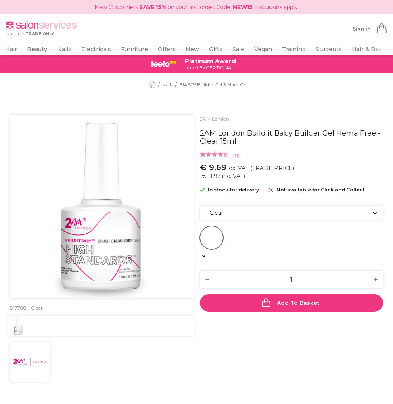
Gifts (215, 49)
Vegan (263, 49)
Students (329, 49)
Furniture (134, 49)
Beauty (37, 49)
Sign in (362, 29)
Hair (11, 49)
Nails (64, 49)
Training (294, 49)
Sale (238, 49)
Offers (167, 49)
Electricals (96, 49)
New (192, 49)
